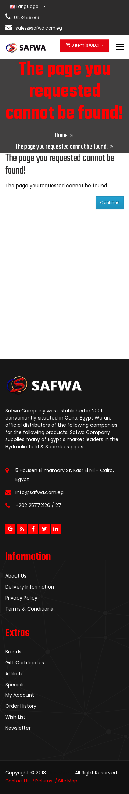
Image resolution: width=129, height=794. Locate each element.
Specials (15, 684)
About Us (15, 575)
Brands (13, 651)
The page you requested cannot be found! (61, 147)
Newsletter (18, 728)
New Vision (60, 772)
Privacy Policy (21, 597)
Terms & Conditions (29, 608)
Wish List (15, 717)
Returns (43, 781)
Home (61, 135)
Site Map (67, 781)
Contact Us (17, 781)
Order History (20, 706)
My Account (19, 695)
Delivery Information (29, 586)
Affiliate (14, 673)
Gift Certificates (24, 662)
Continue (109, 202)
